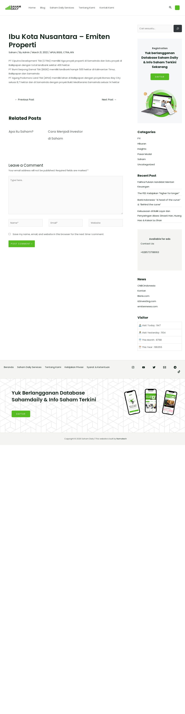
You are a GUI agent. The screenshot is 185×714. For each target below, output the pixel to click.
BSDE (59, 52)
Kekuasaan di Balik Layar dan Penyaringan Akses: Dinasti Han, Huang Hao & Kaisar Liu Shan (159, 215)
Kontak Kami (107, 7)
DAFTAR (159, 76)
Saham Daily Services (62, 7)
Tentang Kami (87, 7)
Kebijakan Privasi (74, 367)
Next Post (109, 99)
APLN (53, 52)
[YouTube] (143, 367)
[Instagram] (133, 367)
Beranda (9, 367)
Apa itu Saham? (21, 131)
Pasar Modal (145, 154)
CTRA (66, 52)
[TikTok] (179, 371)
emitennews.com (148, 306)
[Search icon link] (170, 8)
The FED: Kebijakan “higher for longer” (159, 193)
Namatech (121, 438)
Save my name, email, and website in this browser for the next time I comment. (58, 234)
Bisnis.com (143, 296)
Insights (142, 148)
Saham (13, 52)
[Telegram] (175, 367)
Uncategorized (146, 164)
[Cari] (178, 28)
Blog (42, 7)
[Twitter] (154, 367)
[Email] (164, 367)
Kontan (142, 290)
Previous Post (24, 99)
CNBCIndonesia (146, 285)
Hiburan (142, 143)
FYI (139, 138)
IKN (72, 52)
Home (32, 7)
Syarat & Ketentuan (98, 367)
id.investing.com (147, 301)
